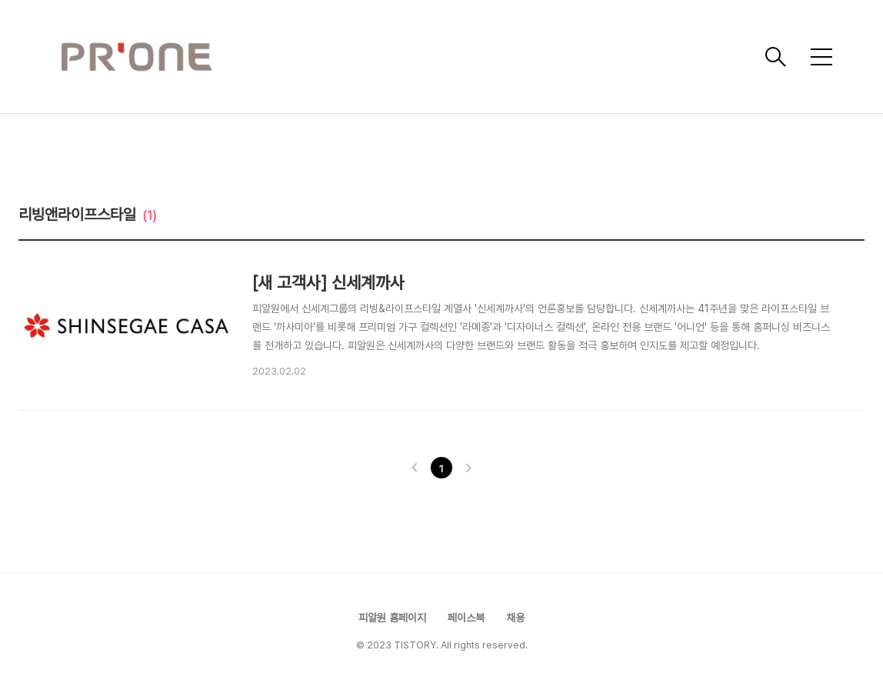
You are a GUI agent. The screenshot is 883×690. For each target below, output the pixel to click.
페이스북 (466, 618)
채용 (515, 618)
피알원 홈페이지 (392, 618)
